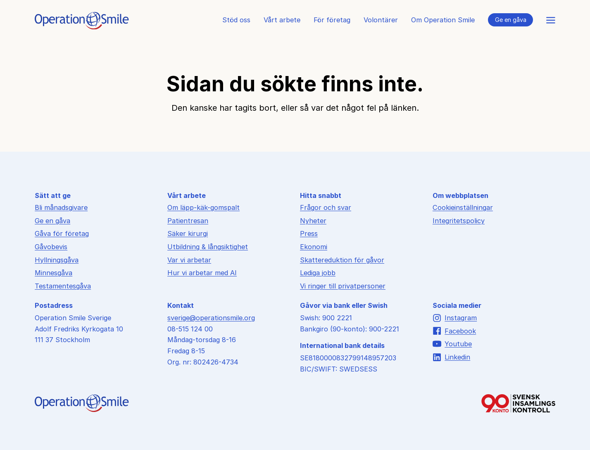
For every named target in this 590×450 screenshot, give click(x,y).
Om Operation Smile (443, 20)
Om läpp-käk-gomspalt (203, 207)
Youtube (452, 344)
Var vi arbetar (189, 260)
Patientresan (187, 221)
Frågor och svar (325, 207)
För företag (332, 20)
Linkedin (451, 357)
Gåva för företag (62, 233)
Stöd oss (236, 20)
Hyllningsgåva (57, 260)
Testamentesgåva (63, 286)
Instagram (455, 318)
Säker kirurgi (187, 233)
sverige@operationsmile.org (211, 318)
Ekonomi (313, 247)
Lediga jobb (317, 273)
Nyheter (313, 221)
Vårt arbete (282, 20)
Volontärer (381, 20)
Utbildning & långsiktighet (207, 247)
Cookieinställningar (463, 207)
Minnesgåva (53, 273)
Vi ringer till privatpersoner (342, 286)
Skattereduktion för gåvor (342, 260)
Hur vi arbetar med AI (202, 273)
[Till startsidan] (82, 27)
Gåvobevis (51, 247)
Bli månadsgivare (61, 207)
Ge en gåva (510, 19)
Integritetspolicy (459, 221)
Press (309, 233)
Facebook (454, 330)
